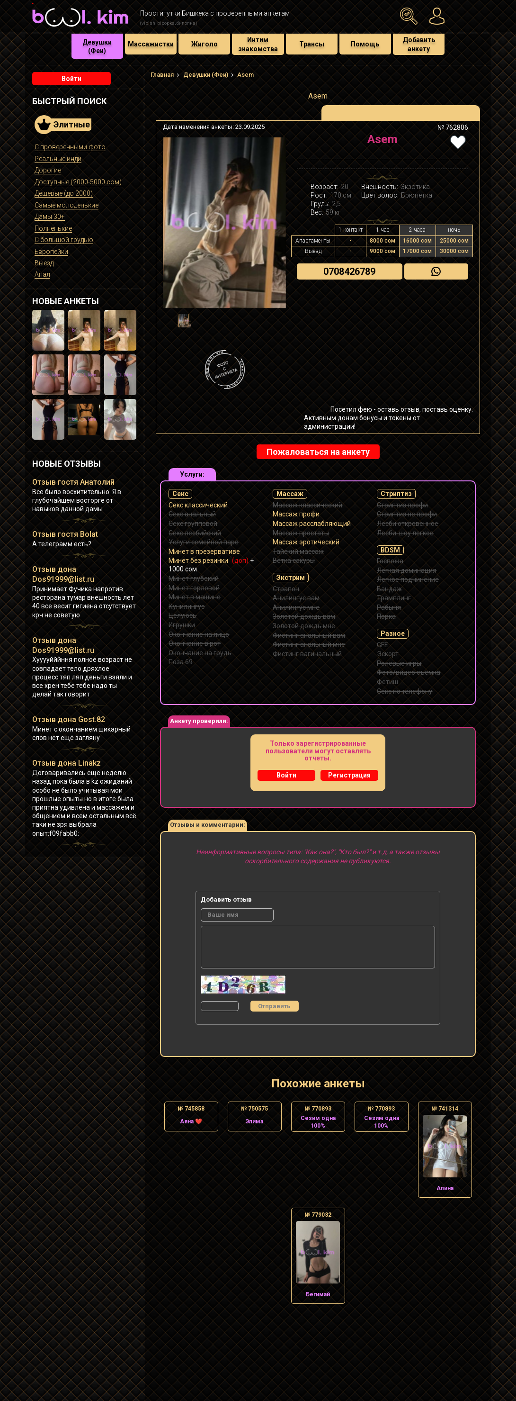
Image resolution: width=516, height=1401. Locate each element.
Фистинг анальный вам (309, 635)
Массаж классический (307, 505)
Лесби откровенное (407, 523)
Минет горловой (194, 588)
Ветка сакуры (294, 560)
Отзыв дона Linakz (66, 763)
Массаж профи (296, 514)
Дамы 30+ (50, 216)
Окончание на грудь (200, 653)
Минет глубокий (194, 578)
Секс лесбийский (195, 533)
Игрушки (182, 625)
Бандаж (389, 589)
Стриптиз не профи (407, 514)
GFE (382, 645)
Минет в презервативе (204, 551)
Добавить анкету (419, 44)
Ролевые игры (399, 663)
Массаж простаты (301, 533)
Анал (42, 274)
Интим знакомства (258, 44)
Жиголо (204, 44)
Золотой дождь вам (304, 616)
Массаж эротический (306, 542)
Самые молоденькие (66, 205)
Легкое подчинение (408, 579)
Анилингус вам (296, 598)
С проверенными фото (70, 147)
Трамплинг (394, 598)
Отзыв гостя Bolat (65, 534)
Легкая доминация (406, 570)
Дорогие (48, 170)
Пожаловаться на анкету (318, 452)
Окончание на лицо (199, 634)
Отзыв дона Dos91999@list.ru (63, 574)
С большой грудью (64, 240)
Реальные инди (58, 159)
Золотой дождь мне (304, 626)
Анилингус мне (296, 607)
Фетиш (387, 682)
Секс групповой (193, 523)
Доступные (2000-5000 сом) (78, 182)
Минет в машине (195, 597)
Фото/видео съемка (408, 672)
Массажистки (151, 44)
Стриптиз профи (402, 505)
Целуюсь (182, 615)
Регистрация (349, 775)
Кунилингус (187, 606)
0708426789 (349, 271)
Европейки (51, 251)
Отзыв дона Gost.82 (68, 719)
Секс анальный (192, 514)
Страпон (286, 589)
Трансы (311, 44)
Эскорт (388, 654)
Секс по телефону (404, 691)
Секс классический (198, 505)
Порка (386, 616)
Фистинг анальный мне (309, 644)
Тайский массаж (298, 551)
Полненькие (53, 228)
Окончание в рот (195, 643)
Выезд (44, 263)
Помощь (365, 44)
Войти (71, 78)
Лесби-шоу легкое (405, 533)
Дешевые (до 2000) (64, 193)
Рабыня (389, 607)
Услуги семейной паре (204, 542)
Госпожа (390, 561)
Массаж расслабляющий (312, 523)
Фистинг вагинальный (307, 654)
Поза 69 (181, 662)
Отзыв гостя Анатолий (73, 482)
